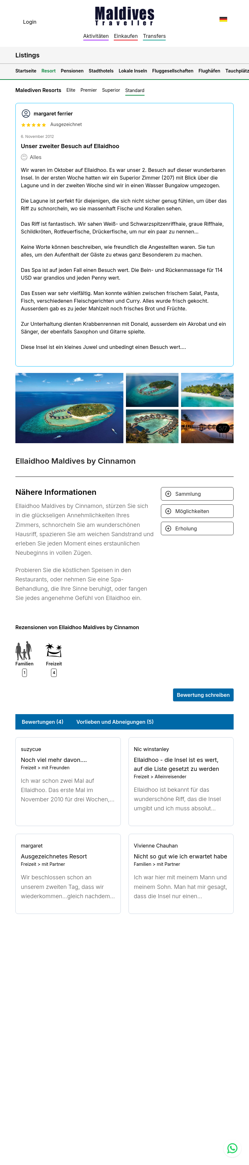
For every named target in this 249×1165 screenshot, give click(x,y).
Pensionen (72, 70)
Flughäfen (209, 70)
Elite (70, 90)
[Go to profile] (68, 749)
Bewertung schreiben (203, 695)
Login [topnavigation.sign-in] (30, 22)
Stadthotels (101, 70)
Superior (111, 90)
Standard (135, 90)
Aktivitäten (96, 36)
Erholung (186, 528)
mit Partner (53, 864)
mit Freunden (56, 767)
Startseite (26, 70)
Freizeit (28, 767)
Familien (143, 864)
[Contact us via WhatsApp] (232, 1148)
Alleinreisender (171, 776)
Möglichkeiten (192, 511)
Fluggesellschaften (173, 70)
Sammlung (188, 494)
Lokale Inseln (133, 70)
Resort (49, 70)
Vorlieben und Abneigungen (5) (115, 722)
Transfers (154, 36)
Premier (88, 90)
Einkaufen (125, 36)
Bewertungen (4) (42, 722)
